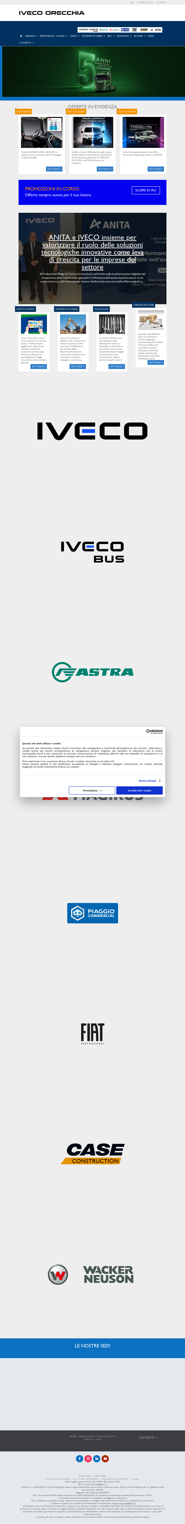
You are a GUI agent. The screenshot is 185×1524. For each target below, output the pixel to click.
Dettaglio (54, 169)
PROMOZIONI (87, 1436)
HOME (72, 1436)
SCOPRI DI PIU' (145, 190)
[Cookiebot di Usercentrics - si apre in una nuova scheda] (149, 731)
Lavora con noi (145, 2)
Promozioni (47, 36)
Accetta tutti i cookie (139, 790)
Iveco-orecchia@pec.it (95, 1484)
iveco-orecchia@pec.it (123, 1503)
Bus (109, 36)
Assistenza (123, 36)
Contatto (161, 2)
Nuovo (60, 36)
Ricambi (138, 36)
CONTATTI (146, 1437)
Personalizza (92, 790)
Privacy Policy (85, 1475)
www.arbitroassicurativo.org (142, 1508)
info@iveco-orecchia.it (115, 1498)
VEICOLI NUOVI (106, 1436)
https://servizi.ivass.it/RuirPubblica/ (76, 1495)
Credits (135, 1478)
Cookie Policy (99, 1475)
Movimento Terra (92, 36)
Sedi (132, 2)
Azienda (30, 36)
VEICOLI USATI (93, 1439)
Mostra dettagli (147, 780)
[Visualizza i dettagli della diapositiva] (93, 71)
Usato (73, 36)
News (151, 36)
